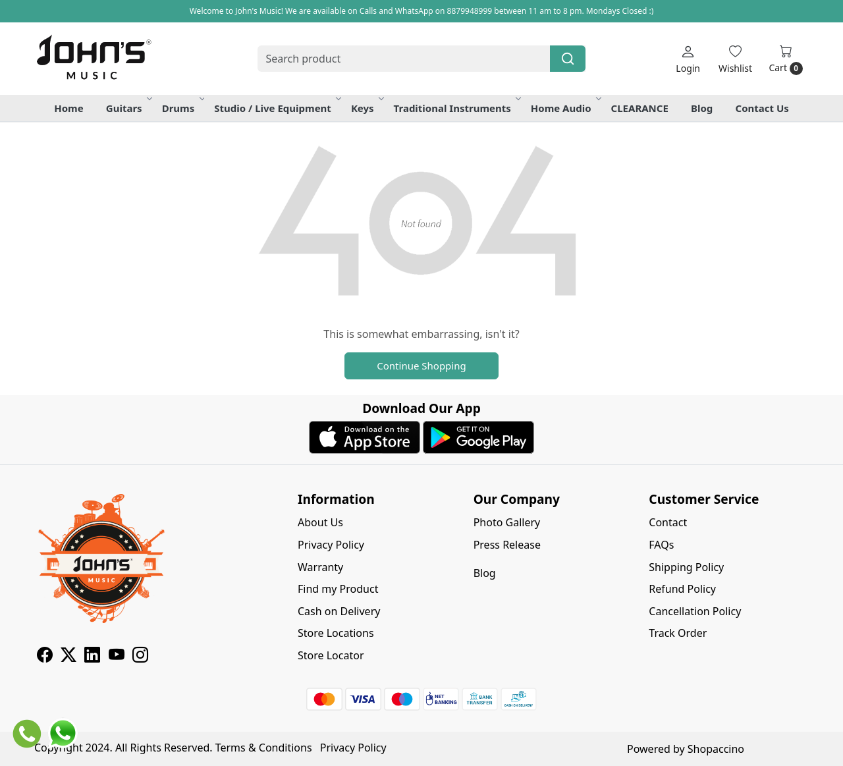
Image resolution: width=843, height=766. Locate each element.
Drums (183, 108)
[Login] (688, 59)
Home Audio (565, 108)
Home (68, 108)
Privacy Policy (331, 544)
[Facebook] (44, 657)
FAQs (661, 544)
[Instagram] (140, 657)
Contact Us (762, 108)
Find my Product (338, 589)
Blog (702, 108)
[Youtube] (116, 657)
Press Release (507, 544)
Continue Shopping (421, 365)
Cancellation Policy (695, 611)
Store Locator (331, 655)
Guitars (128, 108)
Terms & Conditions (263, 747)
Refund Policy (682, 589)
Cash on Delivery (339, 611)
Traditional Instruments (457, 108)
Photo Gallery (507, 522)
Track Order (678, 633)
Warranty (320, 567)
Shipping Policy (686, 567)
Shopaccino (716, 749)
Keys (367, 108)
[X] (68, 657)
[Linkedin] (92, 657)
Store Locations (336, 633)
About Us (320, 522)
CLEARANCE (639, 108)
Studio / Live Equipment (277, 108)
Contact (668, 522)
